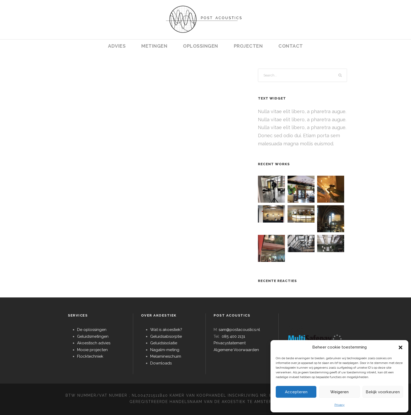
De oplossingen (91, 329)
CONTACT (290, 46)
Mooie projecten (92, 349)
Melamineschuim (165, 356)
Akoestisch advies (93, 343)
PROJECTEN (248, 46)
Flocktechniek (90, 356)
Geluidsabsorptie (166, 336)
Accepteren (296, 392)
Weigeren (339, 392)
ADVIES (117, 46)
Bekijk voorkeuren (383, 392)
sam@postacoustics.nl (239, 329)
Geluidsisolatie (163, 343)
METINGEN (154, 46)
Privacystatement (230, 343)
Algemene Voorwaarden (236, 349)
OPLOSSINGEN (200, 46)
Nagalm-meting (164, 349)
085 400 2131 (233, 336)
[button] (400, 347)
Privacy (339, 405)
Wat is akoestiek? (166, 329)
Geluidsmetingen (93, 336)
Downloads (161, 363)
